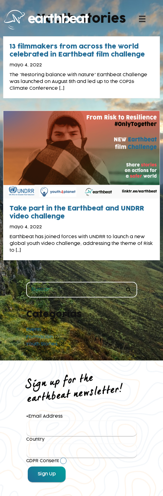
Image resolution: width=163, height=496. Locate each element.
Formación (39, 337)
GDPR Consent (42, 461)
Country (35, 439)
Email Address (45, 416)
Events (33, 330)
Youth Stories (41, 344)
